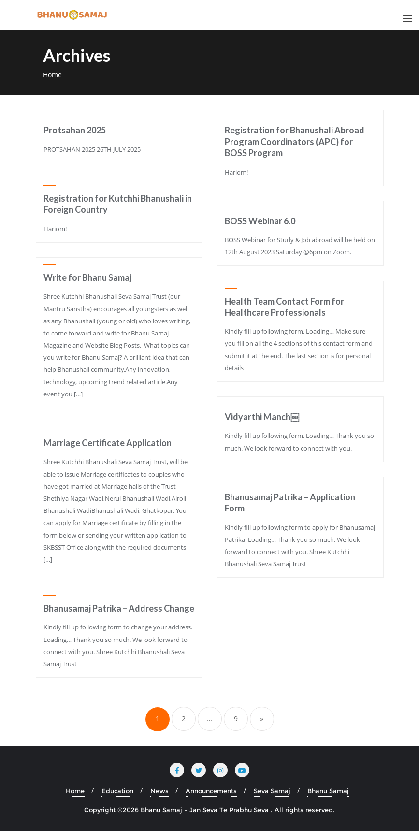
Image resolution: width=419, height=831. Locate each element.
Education (117, 791)
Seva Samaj (272, 791)
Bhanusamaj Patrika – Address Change (118, 608)
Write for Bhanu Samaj (87, 277)
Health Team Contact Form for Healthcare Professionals (284, 307)
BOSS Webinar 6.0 (260, 221)
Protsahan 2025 (74, 130)
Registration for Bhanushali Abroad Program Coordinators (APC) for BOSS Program (294, 141)
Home (52, 74)
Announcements (211, 791)
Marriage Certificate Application (107, 442)
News (159, 791)
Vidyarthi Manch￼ (262, 416)
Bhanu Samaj (328, 791)
